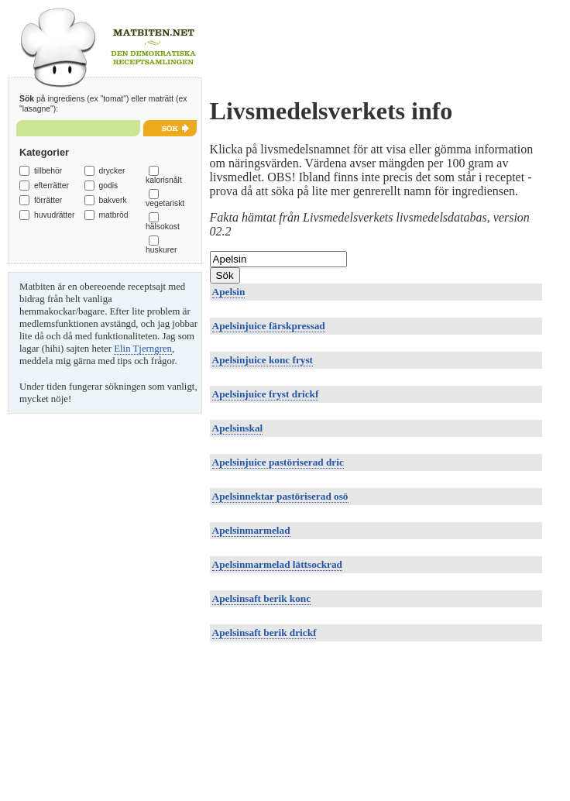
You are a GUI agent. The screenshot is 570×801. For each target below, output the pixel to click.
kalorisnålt (164, 180)
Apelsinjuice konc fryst (262, 360)
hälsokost (163, 226)
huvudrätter (54, 215)
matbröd (113, 215)
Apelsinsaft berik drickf (264, 632)
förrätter (48, 200)
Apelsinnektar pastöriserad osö (280, 496)
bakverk (112, 200)
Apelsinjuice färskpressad (268, 326)
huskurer (161, 250)
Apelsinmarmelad (251, 530)
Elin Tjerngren (143, 348)
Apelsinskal (237, 428)
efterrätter (51, 185)
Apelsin (229, 291)
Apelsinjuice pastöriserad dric (278, 462)
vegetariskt (165, 203)
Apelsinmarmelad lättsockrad (277, 564)
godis (108, 185)
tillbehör (48, 171)
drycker (111, 171)
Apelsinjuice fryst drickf (265, 394)
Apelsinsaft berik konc (261, 598)
